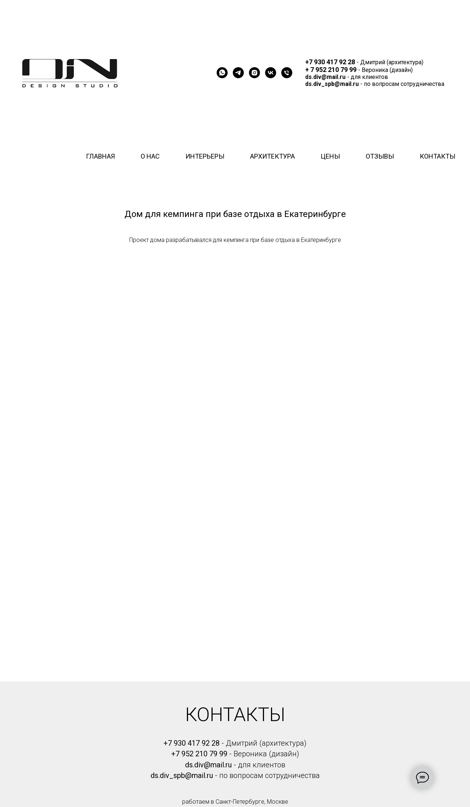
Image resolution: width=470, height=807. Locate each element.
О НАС (150, 156)
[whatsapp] (222, 72)
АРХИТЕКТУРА (272, 156)
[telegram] (238, 72)
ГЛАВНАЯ (100, 156)
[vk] (270, 72)
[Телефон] (286, 72)
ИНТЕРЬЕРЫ (204, 156)
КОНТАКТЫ (437, 156)
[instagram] (254, 72)
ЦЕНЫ (330, 156)
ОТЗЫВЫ (380, 156)
